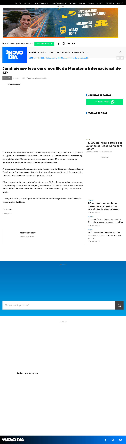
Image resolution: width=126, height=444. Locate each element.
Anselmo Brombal (92, 152)
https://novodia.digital (27, 236)
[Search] (119, 305)
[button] (120, 52)
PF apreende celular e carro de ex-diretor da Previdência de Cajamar (105, 206)
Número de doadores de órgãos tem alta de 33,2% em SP (104, 235)
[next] (122, 58)
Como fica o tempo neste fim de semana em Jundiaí (105, 221)
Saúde (90, 229)
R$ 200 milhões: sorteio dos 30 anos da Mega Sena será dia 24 (63, 58)
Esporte (7, 78)
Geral (88, 140)
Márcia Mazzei (14, 84)
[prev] (118, 58)
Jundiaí (90, 216)
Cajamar (90, 200)
